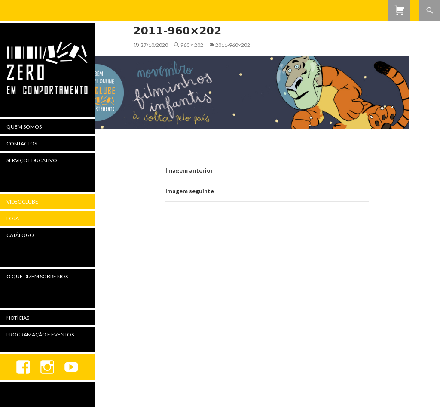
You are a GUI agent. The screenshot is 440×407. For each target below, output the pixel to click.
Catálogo (20, 235)
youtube (71, 367)
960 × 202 (191, 45)
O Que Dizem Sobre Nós (37, 276)
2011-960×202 (232, 45)
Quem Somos (24, 126)
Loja (12, 218)
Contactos (21, 143)
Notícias (17, 317)
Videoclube (22, 201)
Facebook (23, 367)
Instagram (47, 367)
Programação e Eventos (40, 334)
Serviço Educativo (31, 160)
